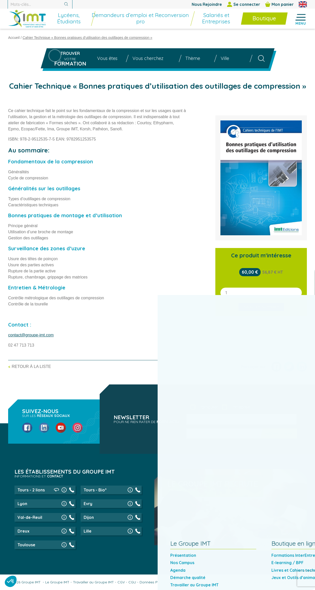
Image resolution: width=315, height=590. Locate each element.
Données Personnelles (158, 582)
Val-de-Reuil (30, 517)
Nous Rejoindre (207, 4)
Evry (88, 503)
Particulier (208, 407)
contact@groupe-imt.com (31, 335)
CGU (132, 582)
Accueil (14, 38)
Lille (88, 531)
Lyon (22, 503)
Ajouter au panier (261, 306)
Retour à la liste (31, 366)
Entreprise (240, 407)
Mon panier (279, 4)
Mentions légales (279, 582)
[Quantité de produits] (261, 293)
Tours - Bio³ (95, 489)
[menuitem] (85, 22)
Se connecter (243, 4)
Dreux (23, 531)
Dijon (89, 517)
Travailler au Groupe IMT (93, 582)
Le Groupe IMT (57, 582)
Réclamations (249, 582)
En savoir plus (268, 544)
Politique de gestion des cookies (207, 582)
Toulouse (26, 544)
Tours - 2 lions (31, 489)
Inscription (276, 433)
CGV (121, 582)
